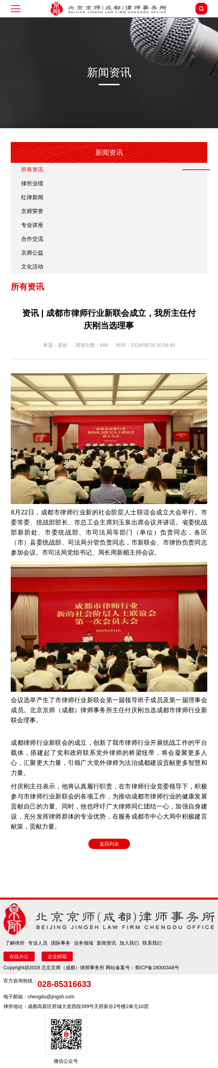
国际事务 (60, 943)
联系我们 (152, 943)
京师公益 (32, 253)
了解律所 (15, 943)
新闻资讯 (106, 943)
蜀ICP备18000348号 (157, 967)
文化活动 (32, 267)
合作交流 (32, 239)
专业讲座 (32, 225)
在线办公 (19, 956)
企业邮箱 (57, 956)
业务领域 (83, 943)
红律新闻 (32, 197)
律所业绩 (32, 183)
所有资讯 (32, 170)
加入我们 (129, 943)
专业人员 (37, 943)
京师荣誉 (32, 211)
